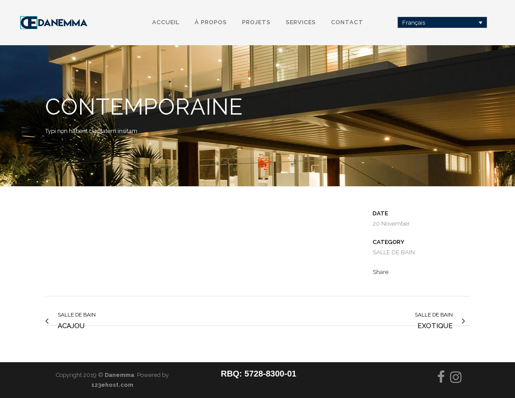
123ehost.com (112, 384)
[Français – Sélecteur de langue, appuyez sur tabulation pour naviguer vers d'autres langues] (442, 22)
